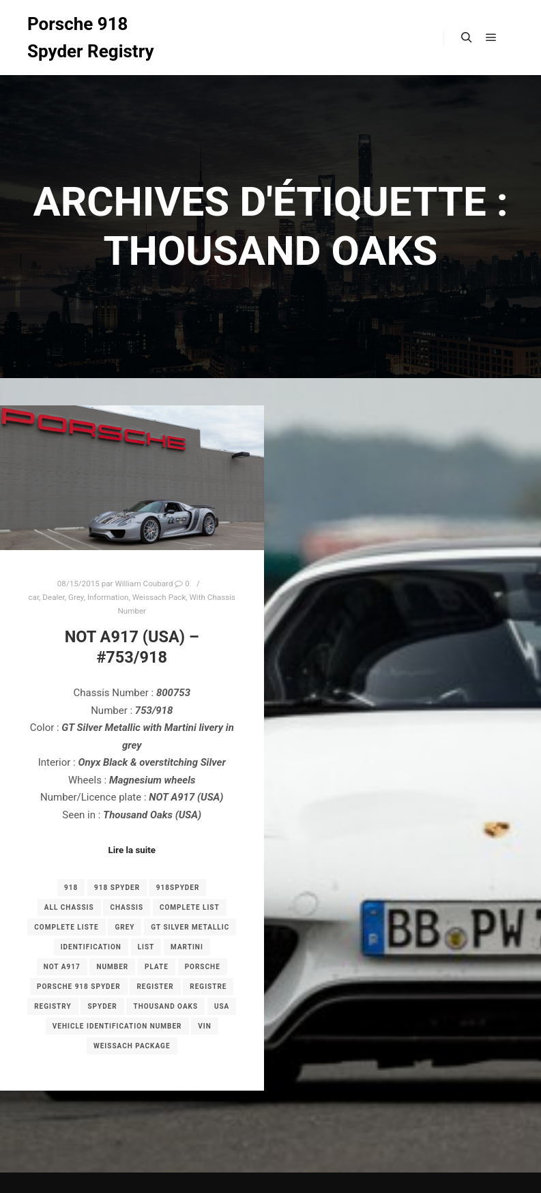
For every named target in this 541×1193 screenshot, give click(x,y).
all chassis (69, 907)
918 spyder (117, 887)
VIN (204, 1026)
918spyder (178, 887)
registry (53, 1006)
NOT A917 (62, 967)
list (146, 947)
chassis (126, 907)
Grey (76, 597)
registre (208, 986)
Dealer (53, 597)
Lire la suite (132, 850)
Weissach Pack (159, 597)
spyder (102, 1006)
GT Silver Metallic (190, 927)
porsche (202, 967)
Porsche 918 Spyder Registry (90, 37)
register (154, 986)
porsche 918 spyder (79, 986)
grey (124, 927)
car (33, 597)
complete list (190, 907)
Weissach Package (132, 1046)
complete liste (66, 927)
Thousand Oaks (165, 1006)
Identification (91, 947)
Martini (187, 947)
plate (157, 967)
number (112, 967)
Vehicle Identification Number (117, 1026)
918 (71, 887)
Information (108, 597)
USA (221, 1006)
